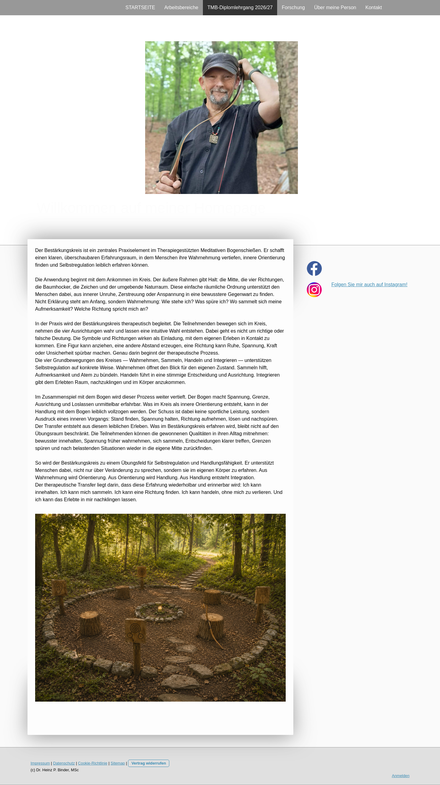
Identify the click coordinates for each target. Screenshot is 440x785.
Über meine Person (335, 7)
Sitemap (118, 763)
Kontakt (373, 7)
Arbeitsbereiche (181, 7)
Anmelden (400, 775)
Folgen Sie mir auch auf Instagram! (369, 284)
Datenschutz (64, 763)
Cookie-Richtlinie (92, 763)
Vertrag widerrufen (148, 763)
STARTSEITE (140, 7)
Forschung (293, 7)
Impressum (40, 763)
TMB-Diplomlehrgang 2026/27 (240, 7)
